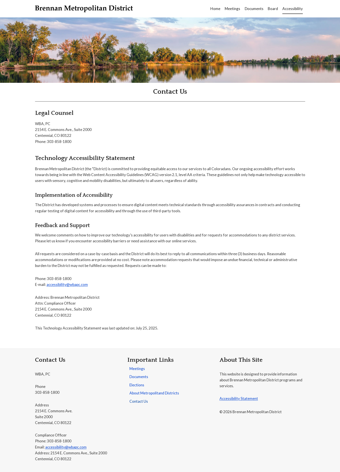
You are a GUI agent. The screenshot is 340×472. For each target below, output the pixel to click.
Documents (254, 8)
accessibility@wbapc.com (67, 284)
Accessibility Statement (238, 398)
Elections (136, 385)
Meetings (232, 8)
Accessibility (292, 8)
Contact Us (138, 401)
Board (273, 8)
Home (215, 8)
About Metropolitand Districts (154, 393)
